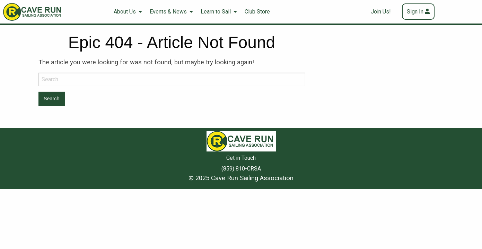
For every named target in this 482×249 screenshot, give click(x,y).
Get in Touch (241, 158)
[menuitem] (126, 11)
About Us (125, 11)
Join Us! (381, 11)
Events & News (168, 11)
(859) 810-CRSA (241, 168)
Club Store (257, 11)
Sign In (415, 11)
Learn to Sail (216, 11)
